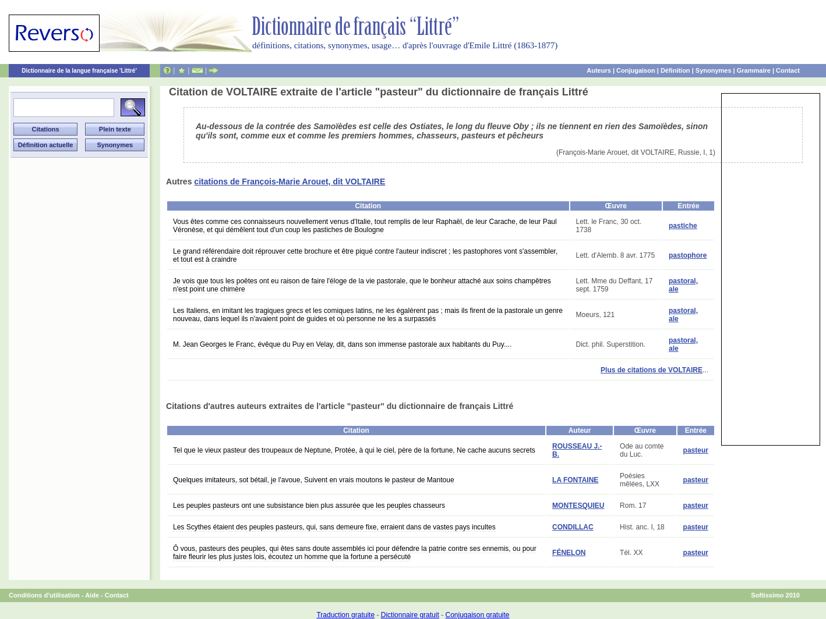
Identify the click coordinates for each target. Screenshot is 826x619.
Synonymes (714, 70)
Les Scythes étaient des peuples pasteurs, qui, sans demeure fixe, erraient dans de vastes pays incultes (334, 527)
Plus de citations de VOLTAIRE (652, 370)
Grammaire (754, 70)
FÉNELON (568, 553)
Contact (788, 70)
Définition (675, 70)
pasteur (695, 450)
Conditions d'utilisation (44, 595)
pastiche (683, 226)
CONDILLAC (573, 527)
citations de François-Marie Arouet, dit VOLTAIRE (289, 181)
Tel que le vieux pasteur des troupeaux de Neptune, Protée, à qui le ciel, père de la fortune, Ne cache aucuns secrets (354, 450)
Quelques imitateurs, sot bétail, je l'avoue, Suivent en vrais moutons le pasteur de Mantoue (313, 480)
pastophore (688, 255)
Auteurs (599, 70)
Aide (92, 595)
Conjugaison (635, 70)
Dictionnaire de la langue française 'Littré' (79, 70)
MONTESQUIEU (578, 505)
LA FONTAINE (575, 480)
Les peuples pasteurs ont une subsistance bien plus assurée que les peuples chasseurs (309, 505)
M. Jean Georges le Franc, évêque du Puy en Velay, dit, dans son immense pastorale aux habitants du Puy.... (342, 344)
